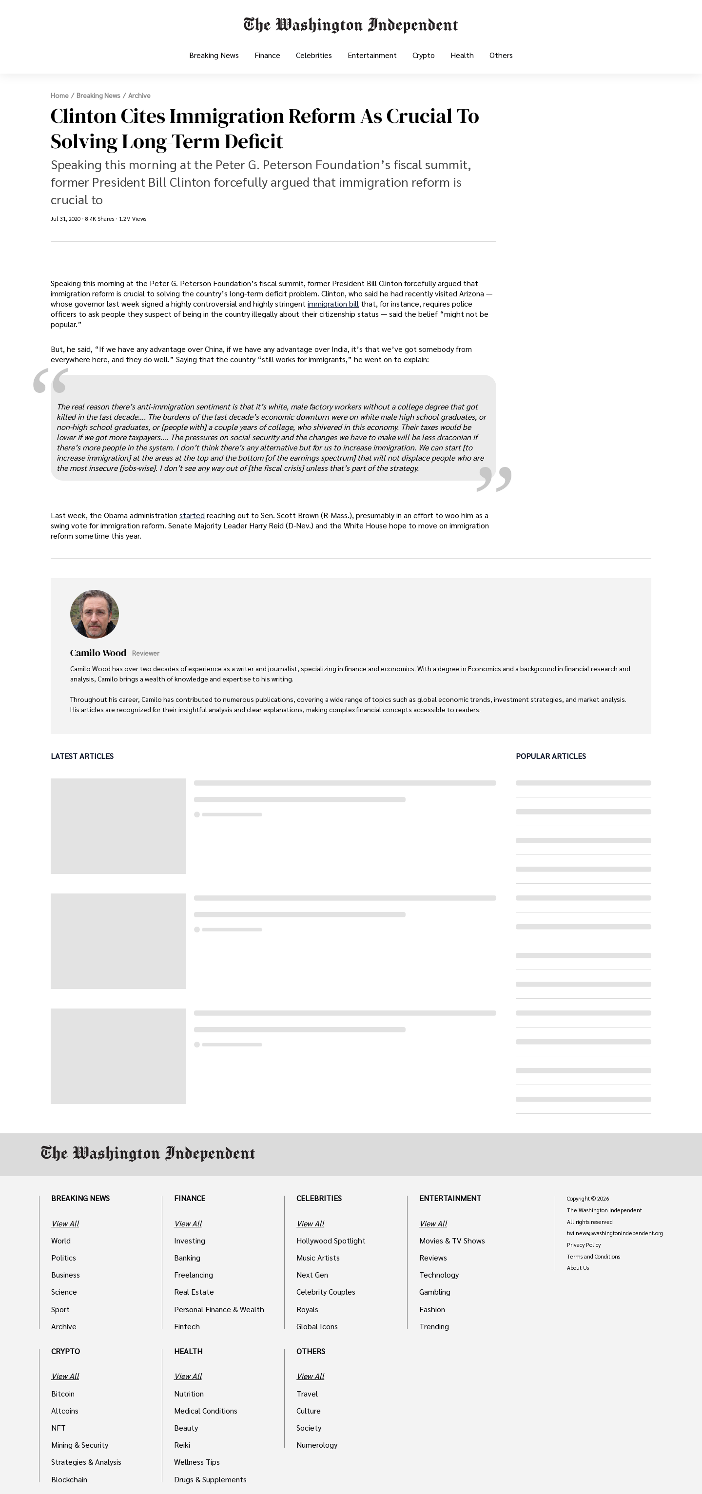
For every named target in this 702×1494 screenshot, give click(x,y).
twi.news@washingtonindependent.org (615, 1233)
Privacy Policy (584, 1245)
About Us (578, 1268)
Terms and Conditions (593, 1257)
